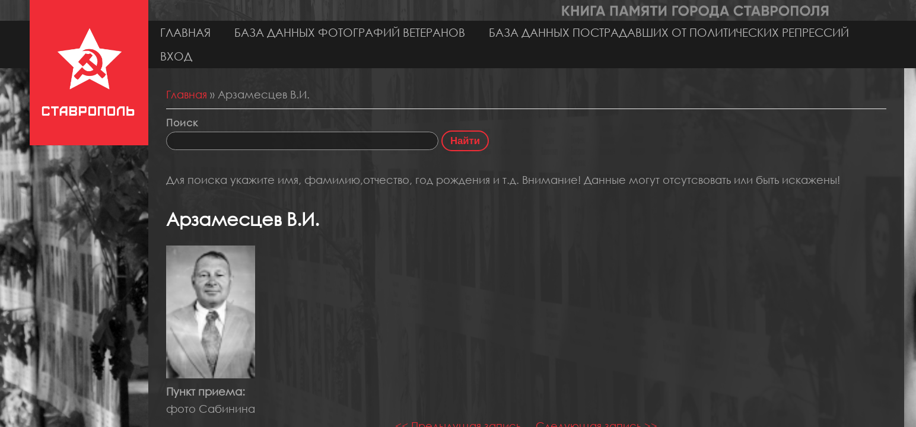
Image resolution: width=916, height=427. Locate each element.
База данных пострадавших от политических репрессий (669, 32)
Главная (185, 32)
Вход (176, 56)
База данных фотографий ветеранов (349, 32)
